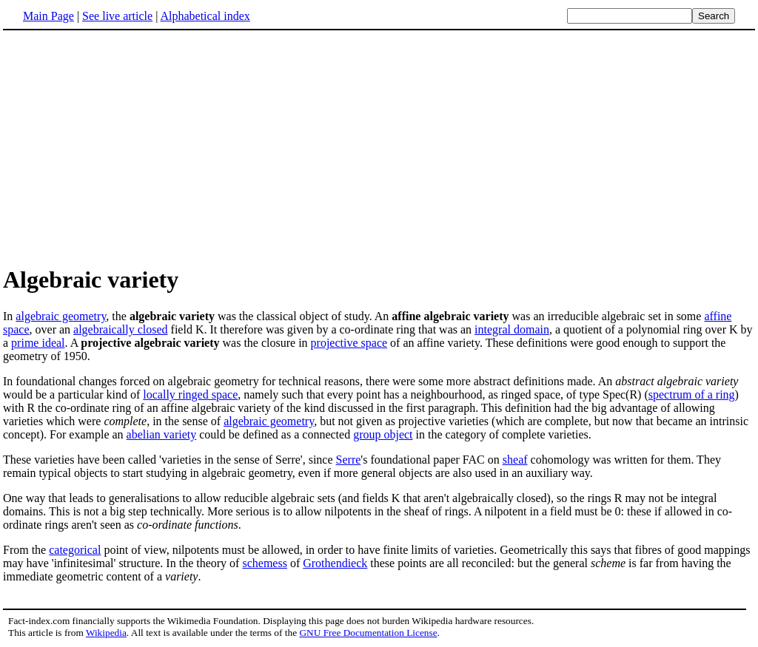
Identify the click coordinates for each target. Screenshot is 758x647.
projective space (349, 342)
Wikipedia (106, 632)
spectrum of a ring (691, 394)
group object (382, 434)
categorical (75, 549)
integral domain (511, 329)
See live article (117, 16)
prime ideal (37, 342)
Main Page (48, 16)
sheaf (515, 459)
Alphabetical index (204, 16)
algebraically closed (120, 329)
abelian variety (162, 434)
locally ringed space (190, 394)
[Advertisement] (379, 147)
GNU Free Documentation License (368, 632)
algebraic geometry (61, 316)
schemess (264, 563)
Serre (348, 459)
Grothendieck (335, 563)
